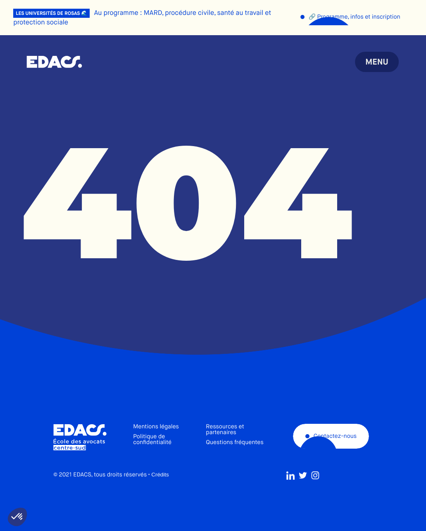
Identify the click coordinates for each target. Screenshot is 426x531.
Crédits (160, 494)
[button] (17, 517)
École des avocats (54, 62)
